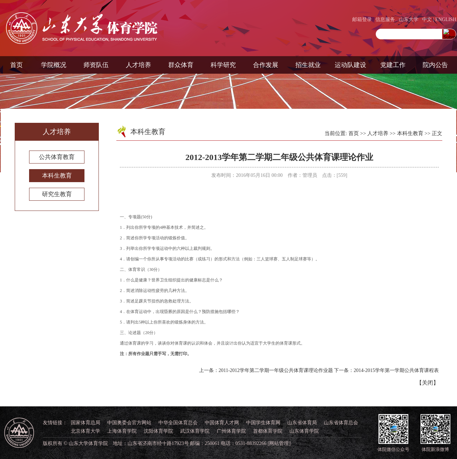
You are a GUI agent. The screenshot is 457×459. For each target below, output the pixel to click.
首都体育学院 (267, 431)
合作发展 (265, 64)
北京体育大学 (85, 431)
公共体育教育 (57, 157)
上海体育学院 (122, 431)
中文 (427, 19)
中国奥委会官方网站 (129, 422)
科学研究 (223, 64)
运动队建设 (350, 64)
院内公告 (435, 64)
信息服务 (385, 19)
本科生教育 (57, 175)
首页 (16, 64)
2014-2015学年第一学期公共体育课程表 (396, 370)
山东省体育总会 (341, 422)
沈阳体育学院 (158, 431)
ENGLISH (445, 19)
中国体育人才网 (222, 422)
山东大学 (408, 19)
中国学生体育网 (263, 422)
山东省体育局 (302, 422)
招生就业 (308, 64)
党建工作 (392, 64)
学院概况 (53, 64)
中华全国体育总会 (178, 422)
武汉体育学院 (195, 431)
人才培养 (138, 64)
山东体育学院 (304, 431)
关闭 (427, 383)
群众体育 (180, 64)
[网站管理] (279, 443)
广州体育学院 (231, 431)
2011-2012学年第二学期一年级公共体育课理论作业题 (276, 370)
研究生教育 (57, 194)
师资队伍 (96, 64)
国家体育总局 (85, 422)
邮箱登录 (362, 19)
